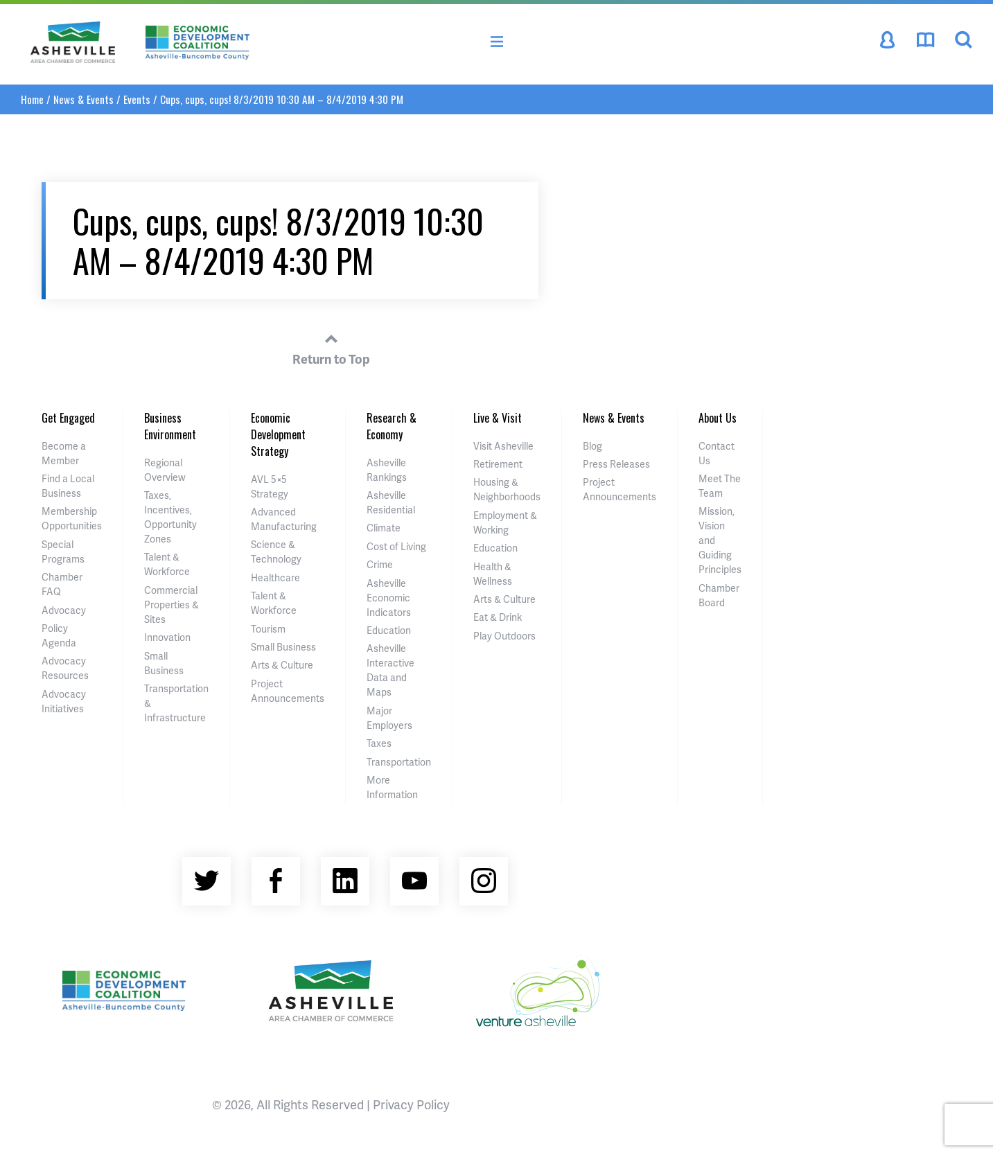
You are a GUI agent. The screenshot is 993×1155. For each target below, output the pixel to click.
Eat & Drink (497, 617)
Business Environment (170, 426)
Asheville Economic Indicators (389, 597)
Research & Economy (391, 426)
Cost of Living (396, 546)
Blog (592, 445)
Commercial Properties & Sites (171, 604)
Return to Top (331, 347)
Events (136, 99)
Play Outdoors (504, 635)
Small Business (283, 646)
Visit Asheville (503, 445)
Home (32, 99)
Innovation (167, 637)
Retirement (497, 463)
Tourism (268, 628)
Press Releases (616, 463)
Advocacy (64, 610)
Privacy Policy (411, 1104)
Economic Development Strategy (278, 434)
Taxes (379, 743)
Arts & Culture (282, 664)
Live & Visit (497, 417)
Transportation (399, 761)
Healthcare (275, 577)
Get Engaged (68, 417)
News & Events (83, 99)
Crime (380, 564)
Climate (384, 527)
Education (389, 630)
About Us (717, 417)
